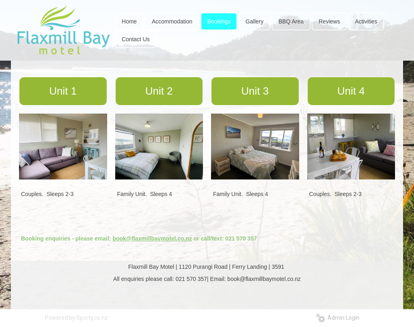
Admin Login (337, 317)
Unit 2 (159, 91)
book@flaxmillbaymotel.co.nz (152, 238)
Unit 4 (351, 91)
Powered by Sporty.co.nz (76, 317)
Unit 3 (255, 91)
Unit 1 (63, 91)
